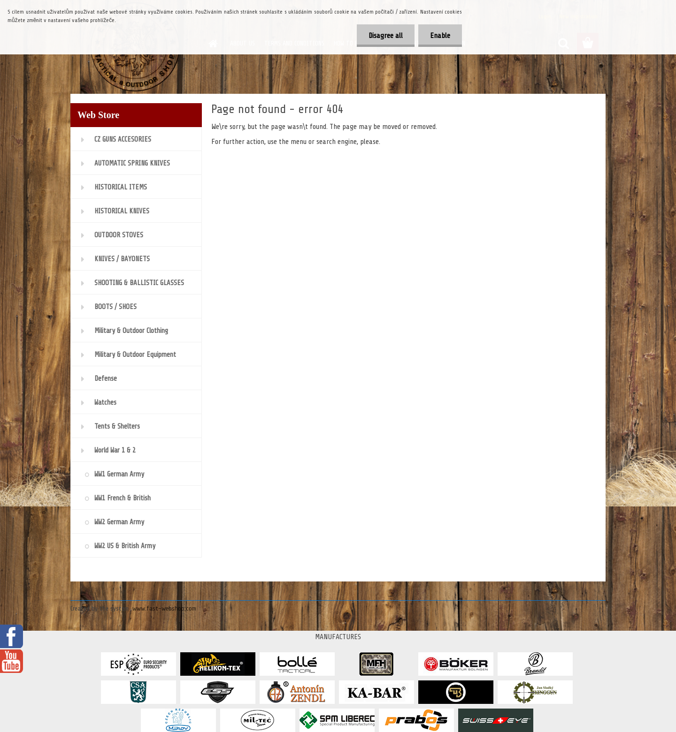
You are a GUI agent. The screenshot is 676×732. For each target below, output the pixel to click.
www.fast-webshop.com (164, 608)
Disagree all (386, 35)
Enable (440, 35)
